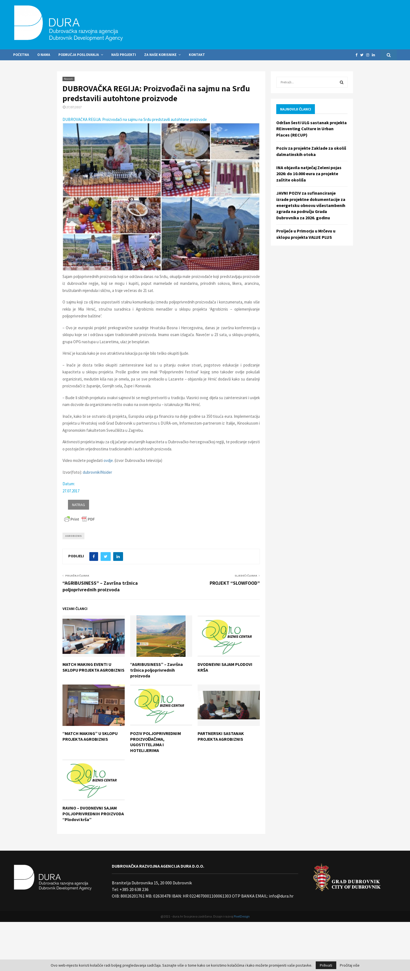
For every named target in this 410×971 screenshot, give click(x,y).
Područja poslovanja (78, 54)
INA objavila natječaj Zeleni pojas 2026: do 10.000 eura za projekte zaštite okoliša (308, 174)
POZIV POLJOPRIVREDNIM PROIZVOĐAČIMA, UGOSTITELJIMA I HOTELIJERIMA (155, 742)
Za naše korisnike (160, 54)
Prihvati (326, 965)
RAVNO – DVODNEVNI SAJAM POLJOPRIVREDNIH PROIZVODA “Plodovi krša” (93, 813)
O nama (43, 54)
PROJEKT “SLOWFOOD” (235, 583)
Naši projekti (123, 54)
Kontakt (197, 54)
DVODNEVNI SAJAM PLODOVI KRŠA (225, 667)
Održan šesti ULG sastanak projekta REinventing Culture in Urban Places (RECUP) (311, 129)
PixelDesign (242, 916)
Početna (21, 54)
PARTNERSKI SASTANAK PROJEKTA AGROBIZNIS (221, 736)
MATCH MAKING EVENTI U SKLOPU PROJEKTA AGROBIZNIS (93, 667)
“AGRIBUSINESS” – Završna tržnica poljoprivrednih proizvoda (100, 586)
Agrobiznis (73, 536)
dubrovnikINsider (97, 472)
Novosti (68, 79)
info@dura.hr (281, 896)
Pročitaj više (350, 965)
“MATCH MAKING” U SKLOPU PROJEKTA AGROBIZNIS (90, 736)
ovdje (108, 460)
